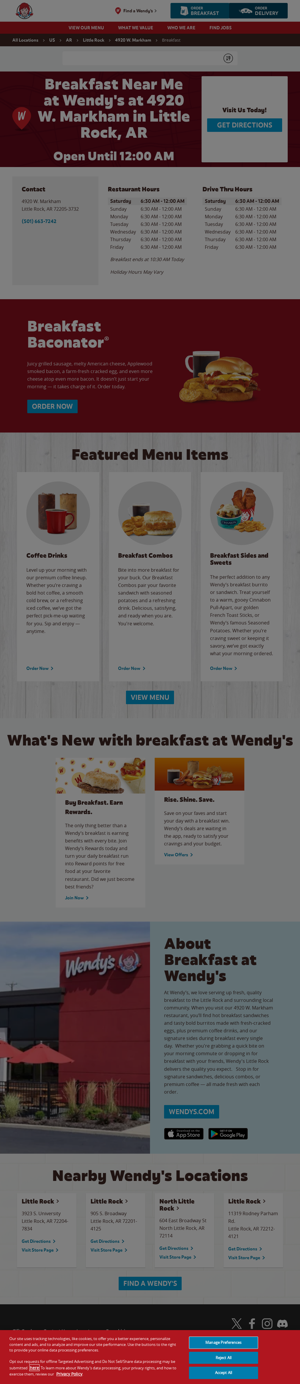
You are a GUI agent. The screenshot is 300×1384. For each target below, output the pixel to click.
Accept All (223, 1372)
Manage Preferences (223, 1342)
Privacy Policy (69, 1374)
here (34, 1368)
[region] (150, 1357)
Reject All (223, 1357)
